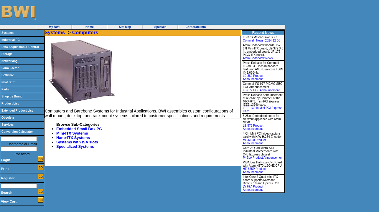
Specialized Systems (75, 146)
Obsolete (7, 117)
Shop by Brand (11, 96)
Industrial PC (10, 40)
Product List (10, 103)
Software (7, 75)
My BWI (54, 27)
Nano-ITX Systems (73, 137)
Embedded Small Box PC (79, 129)
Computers (85, 32)
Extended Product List (17, 110)
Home (89, 27)
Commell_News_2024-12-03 (261, 40)
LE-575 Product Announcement (253, 127)
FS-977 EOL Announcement (261, 90)
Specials (160, 27)
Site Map (125, 27)
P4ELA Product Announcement (263, 157)
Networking (9, 61)
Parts (5, 89)
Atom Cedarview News (258, 58)
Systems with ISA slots (77, 142)
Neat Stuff (8, 82)
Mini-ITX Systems (72, 133)
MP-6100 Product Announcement (254, 141)
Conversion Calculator (17, 131)
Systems (7, 32)
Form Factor (10, 68)
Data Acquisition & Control (20, 47)
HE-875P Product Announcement (254, 170)
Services (7, 124)
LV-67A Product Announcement (253, 188)
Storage (6, 54)
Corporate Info (196, 27)
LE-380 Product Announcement (253, 77)
